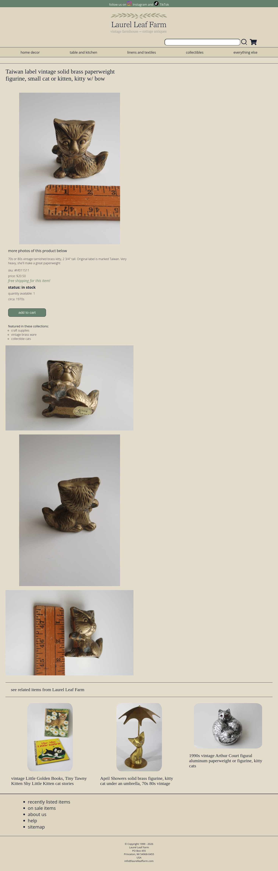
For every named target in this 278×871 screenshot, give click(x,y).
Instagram (140, 4)
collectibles (194, 52)
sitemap (36, 827)
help (32, 820)
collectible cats (21, 339)
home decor (30, 52)
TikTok (164, 4)
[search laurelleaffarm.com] (245, 42)
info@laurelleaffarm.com (139, 861)
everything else (245, 52)
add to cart (27, 312)
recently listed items (49, 802)
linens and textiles (141, 52)
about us (37, 814)
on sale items (42, 808)
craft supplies (20, 330)
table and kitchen (83, 52)
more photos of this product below (37, 250)
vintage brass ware (24, 334)
